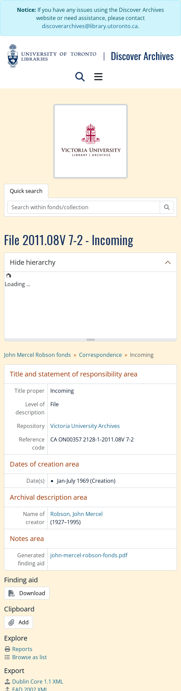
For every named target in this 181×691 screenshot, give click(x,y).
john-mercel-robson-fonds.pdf (88, 555)
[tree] (90, 306)
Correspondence (100, 355)
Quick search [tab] (26, 191)
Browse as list (25, 657)
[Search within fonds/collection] (83, 207)
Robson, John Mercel (76, 514)
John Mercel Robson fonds (37, 355)
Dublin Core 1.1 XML (33, 681)
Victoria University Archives (85, 426)
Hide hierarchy (32, 262)
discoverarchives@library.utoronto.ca (90, 26)
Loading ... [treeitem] (17, 284)
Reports (18, 649)
